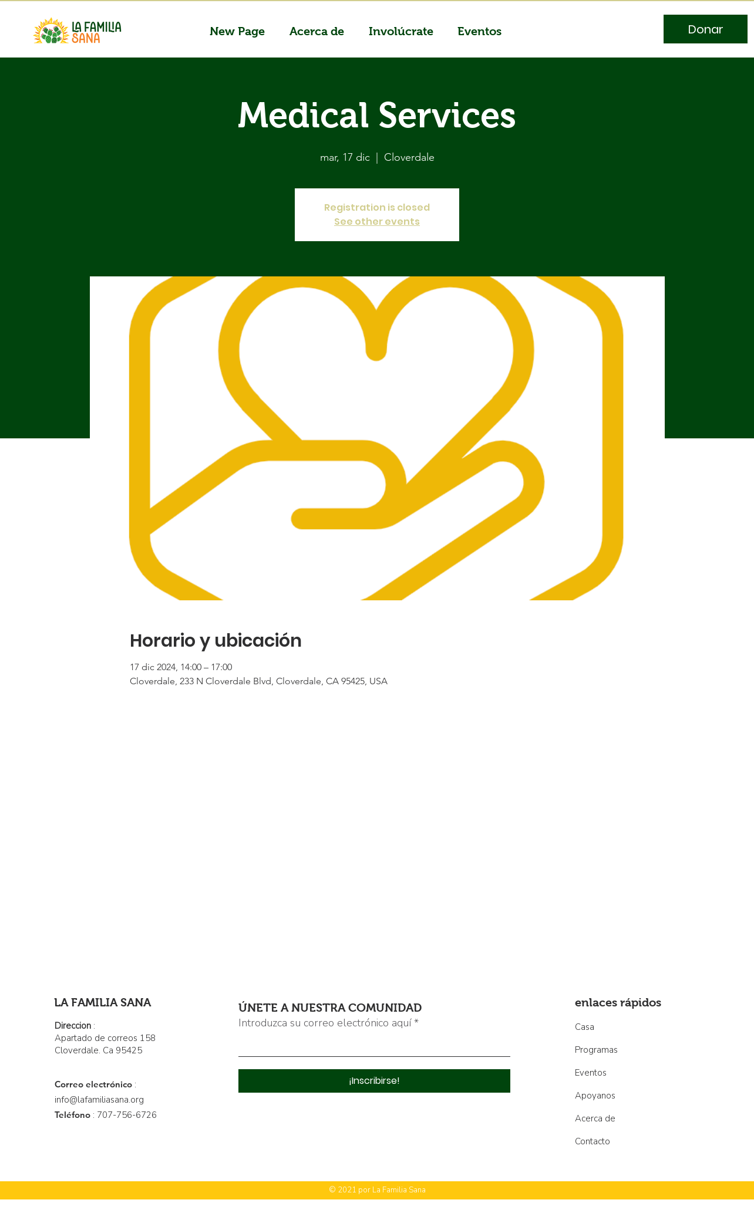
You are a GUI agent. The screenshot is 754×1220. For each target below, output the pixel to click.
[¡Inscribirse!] (374, 1081)
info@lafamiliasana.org (99, 1100)
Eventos (591, 1073)
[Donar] (706, 29)
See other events (377, 221)
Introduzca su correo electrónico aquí (324, 1023)
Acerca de (595, 1118)
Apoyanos (595, 1095)
